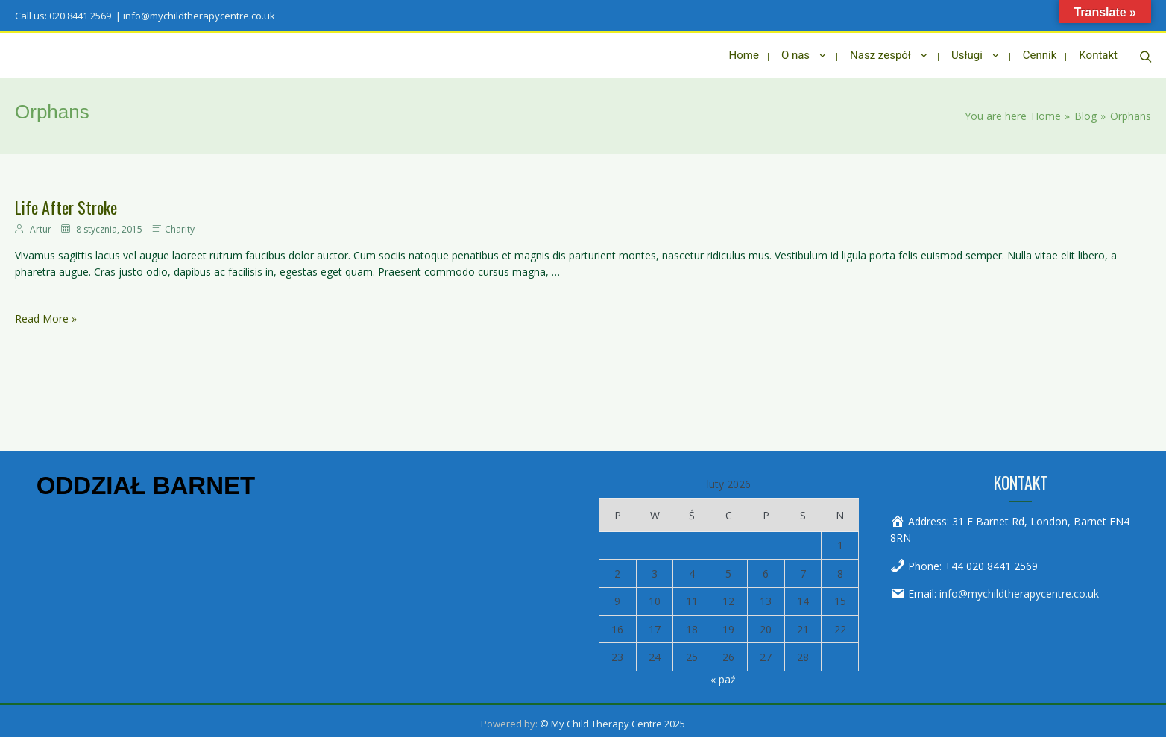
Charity (180, 224)
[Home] (1046, 111)
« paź (723, 674)
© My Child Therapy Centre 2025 (612, 718)
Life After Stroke (66, 202)
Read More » (46, 314)
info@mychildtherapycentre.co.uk (1019, 588)
